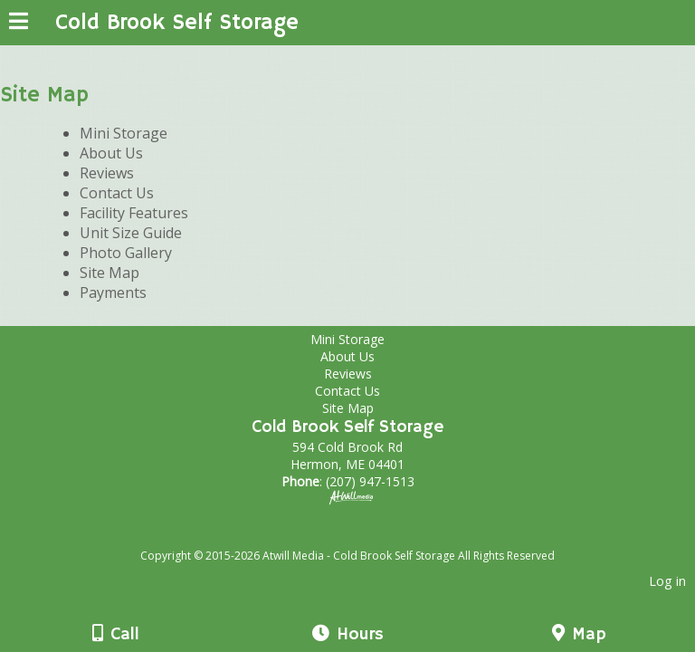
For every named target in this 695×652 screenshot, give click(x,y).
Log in (667, 581)
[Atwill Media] (364, 535)
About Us (111, 153)
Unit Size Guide (131, 233)
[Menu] (18, 24)
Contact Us (117, 193)
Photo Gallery (126, 253)
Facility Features (134, 213)
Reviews (107, 173)
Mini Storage (123, 133)
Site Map (109, 273)
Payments (113, 292)
